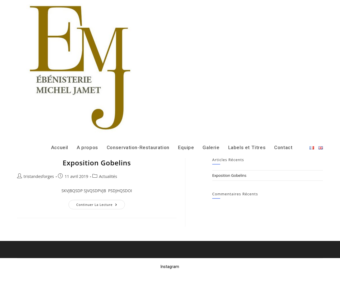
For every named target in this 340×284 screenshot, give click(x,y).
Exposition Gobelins (96, 162)
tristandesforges (39, 176)
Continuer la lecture (100, 205)
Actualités (108, 176)
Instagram (170, 266)
